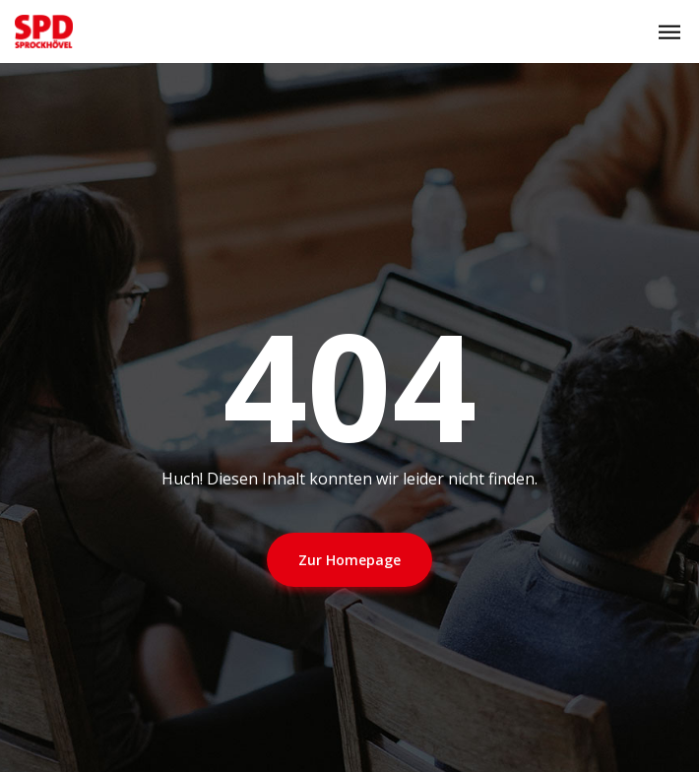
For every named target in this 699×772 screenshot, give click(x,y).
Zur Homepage (349, 559)
